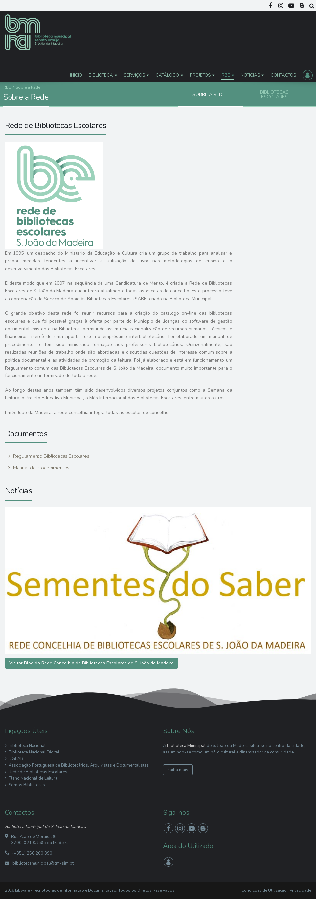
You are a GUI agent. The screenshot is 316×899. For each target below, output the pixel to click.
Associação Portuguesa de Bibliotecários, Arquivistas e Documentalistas (79, 765)
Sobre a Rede (208, 94)
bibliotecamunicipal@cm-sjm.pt (43, 863)
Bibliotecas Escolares (274, 94)
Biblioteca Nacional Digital (34, 752)
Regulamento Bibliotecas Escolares (50, 456)
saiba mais (178, 770)
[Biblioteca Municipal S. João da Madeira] (38, 32)
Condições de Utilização (264, 890)
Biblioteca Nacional (27, 746)
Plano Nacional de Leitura (33, 778)
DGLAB (16, 759)
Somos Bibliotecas (27, 785)
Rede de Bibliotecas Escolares (38, 772)
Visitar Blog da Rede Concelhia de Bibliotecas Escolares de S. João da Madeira (91, 663)
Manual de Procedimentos (40, 467)
